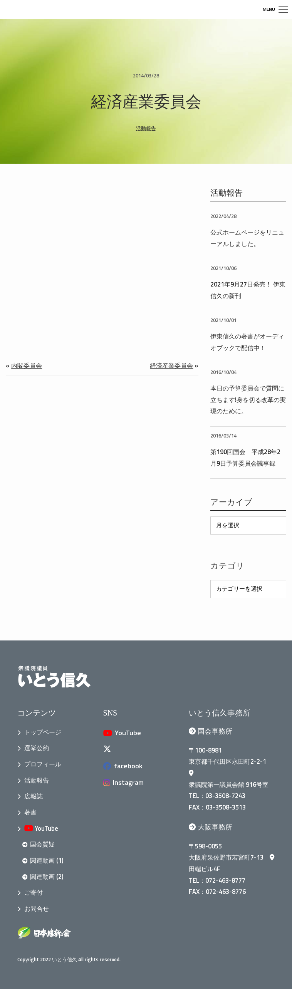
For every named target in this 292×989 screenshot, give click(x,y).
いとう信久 (64, 959)
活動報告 (146, 128)
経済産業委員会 (171, 365)
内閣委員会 (26, 365)
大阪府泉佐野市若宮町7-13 (231, 857)
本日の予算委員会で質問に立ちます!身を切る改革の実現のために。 (248, 399)
